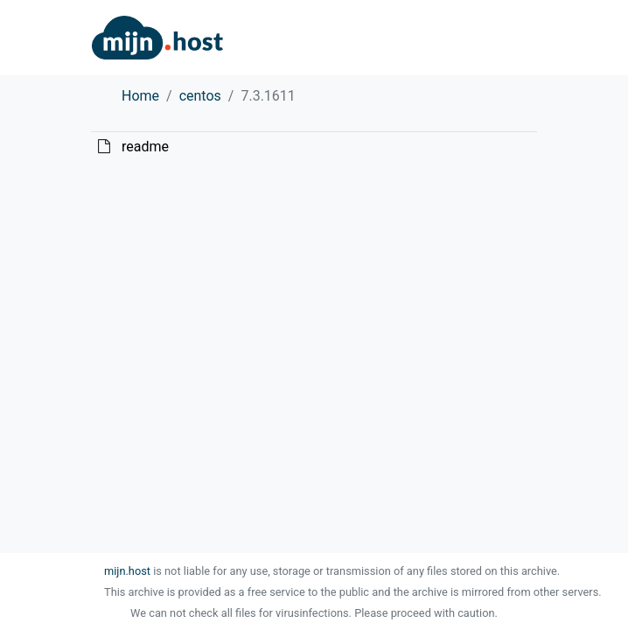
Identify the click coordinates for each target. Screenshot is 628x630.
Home (140, 96)
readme (145, 146)
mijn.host (127, 571)
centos (200, 96)
